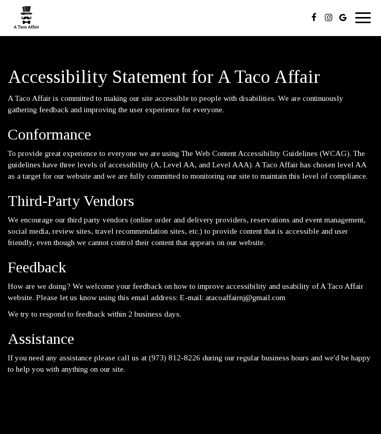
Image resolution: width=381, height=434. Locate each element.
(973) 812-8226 (174, 357)
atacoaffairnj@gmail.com (245, 297)
